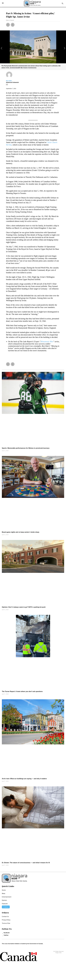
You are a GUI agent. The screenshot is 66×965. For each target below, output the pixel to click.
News (3, 893)
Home (4, 890)
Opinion (4, 900)
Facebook (6, 932)
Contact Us (5, 916)
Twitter (6, 935)
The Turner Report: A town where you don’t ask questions (22, 691)
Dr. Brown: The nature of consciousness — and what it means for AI (26, 862)
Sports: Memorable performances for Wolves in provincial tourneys (25, 448)
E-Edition (6, 907)
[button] (8, 25)
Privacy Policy (6, 920)
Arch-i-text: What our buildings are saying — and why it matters (24, 778)
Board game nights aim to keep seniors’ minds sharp (20, 532)
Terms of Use (6, 923)
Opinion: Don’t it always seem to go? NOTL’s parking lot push (24, 607)
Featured (4, 903)
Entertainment (6, 897)
